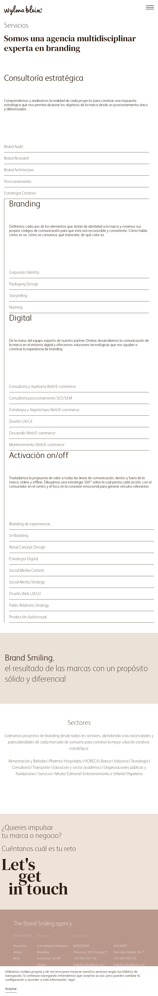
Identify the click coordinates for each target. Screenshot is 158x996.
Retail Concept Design (27, 547)
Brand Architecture (19, 169)
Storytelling (18, 295)
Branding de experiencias (29, 523)
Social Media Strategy (27, 582)
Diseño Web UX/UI (25, 593)
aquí (71, 980)
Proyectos (20, 946)
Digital (41, 965)
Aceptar (11, 989)
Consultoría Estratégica (52, 946)
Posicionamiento (17, 181)
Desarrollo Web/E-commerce (32, 433)
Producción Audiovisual (27, 616)
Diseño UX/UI (20, 421)
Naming (15, 307)
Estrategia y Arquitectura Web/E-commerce (44, 409)
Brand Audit (13, 146)
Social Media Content (26, 570)
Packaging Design (23, 284)
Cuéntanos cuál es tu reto (39, 848)
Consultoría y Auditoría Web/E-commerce (42, 386)
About (17, 952)
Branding (43, 952)
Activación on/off (49, 958)
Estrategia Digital (23, 558)
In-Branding (18, 535)
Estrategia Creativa (20, 193)
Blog (16, 958)
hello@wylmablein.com (89, 965)
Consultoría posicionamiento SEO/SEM (40, 398)
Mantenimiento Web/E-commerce (37, 444)
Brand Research (16, 158)
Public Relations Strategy (29, 605)
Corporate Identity (24, 272)
